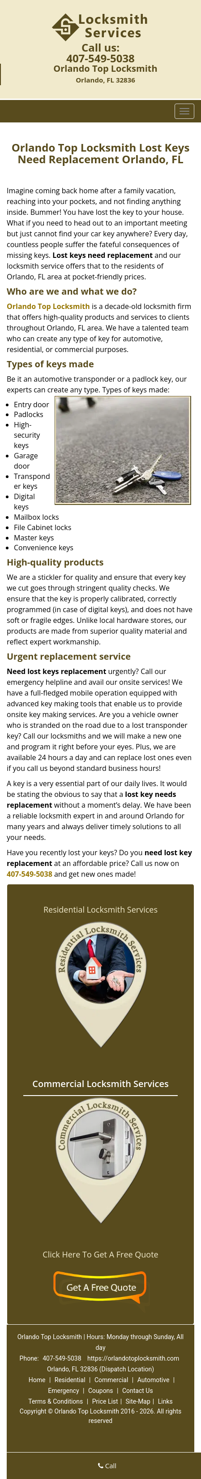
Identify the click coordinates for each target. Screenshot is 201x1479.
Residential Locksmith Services (100, 909)
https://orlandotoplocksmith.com (133, 1358)
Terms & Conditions (55, 1401)
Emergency (63, 1390)
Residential (70, 1379)
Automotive (153, 1379)
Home (37, 1379)
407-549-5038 (100, 58)
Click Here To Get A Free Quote (100, 1254)
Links (165, 1401)
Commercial (111, 1379)
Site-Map (138, 1401)
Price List (105, 1401)
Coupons (100, 1390)
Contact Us (137, 1390)
